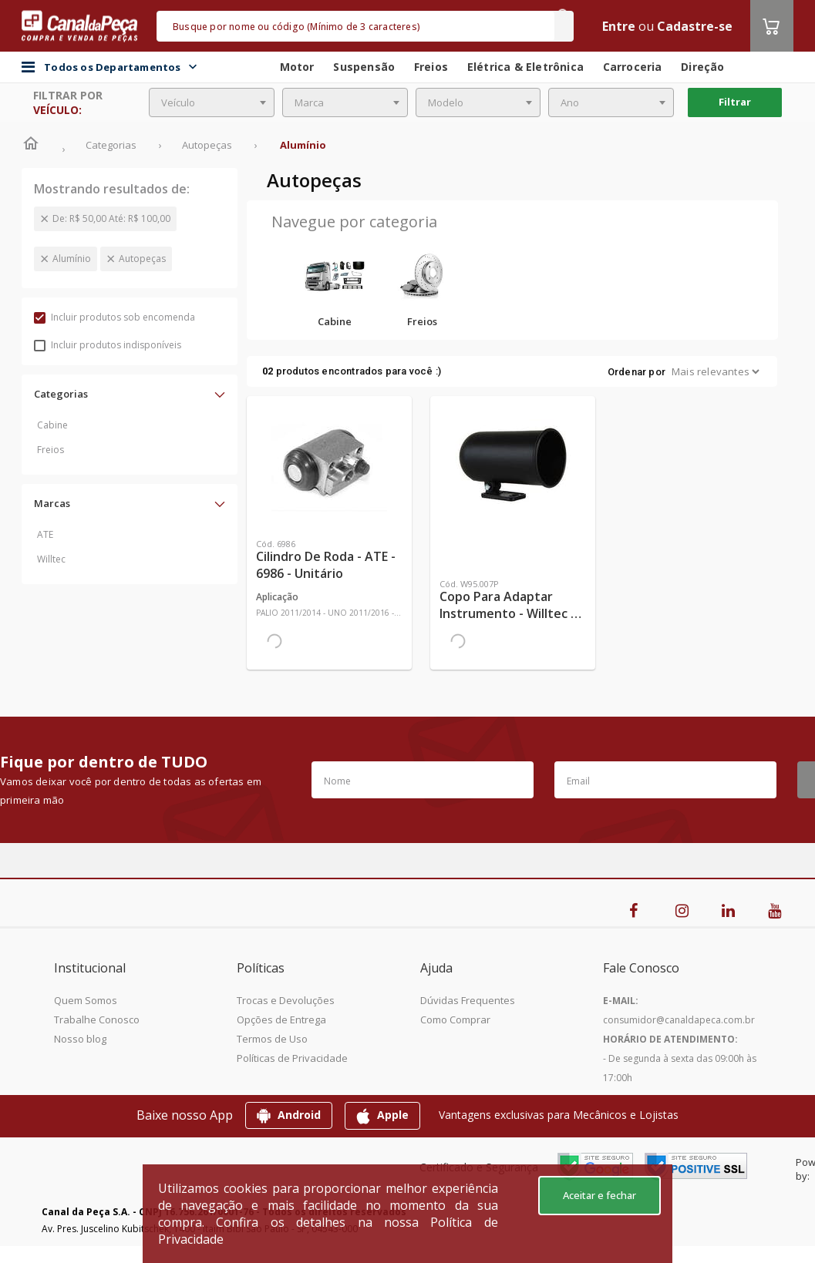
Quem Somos (85, 1000)
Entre (618, 26)
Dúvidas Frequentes (467, 1000)
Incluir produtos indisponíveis (107, 344)
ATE (45, 534)
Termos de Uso (272, 1039)
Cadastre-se (694, 26)
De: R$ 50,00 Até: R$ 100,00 (111, 218)
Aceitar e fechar (599, 1195)
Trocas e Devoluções (286, 1000)
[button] (129, 394)
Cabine (52, 425)
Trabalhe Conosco (97, 1019)
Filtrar (735, 102)
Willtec (51, 559)
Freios (50, 449)
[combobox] (211, 102)
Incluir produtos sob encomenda (114, 317)
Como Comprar (455, 1019)
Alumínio (71, 258)
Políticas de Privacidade (292, 1058)
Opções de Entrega (281, 1019)
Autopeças (142, 258)
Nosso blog (80, 1039)
